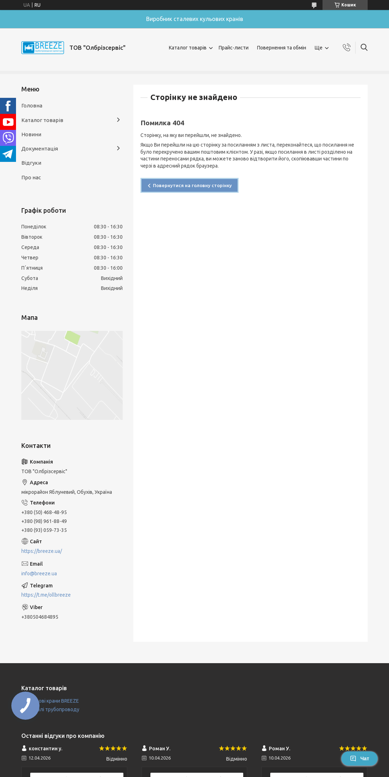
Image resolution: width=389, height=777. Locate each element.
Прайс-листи (234, 48)
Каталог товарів (188, 48)
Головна (31, 105)
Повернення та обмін (281, 48)
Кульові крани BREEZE (53, 701)
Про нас (31, 177)
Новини (31, 134)
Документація (39, 149)
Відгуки (31, 163)
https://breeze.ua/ (41, 551)
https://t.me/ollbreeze (46, 595)
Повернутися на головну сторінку (192, 185)
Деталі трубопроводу (53, 709)
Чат (359, 758)
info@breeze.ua (39, 573)
